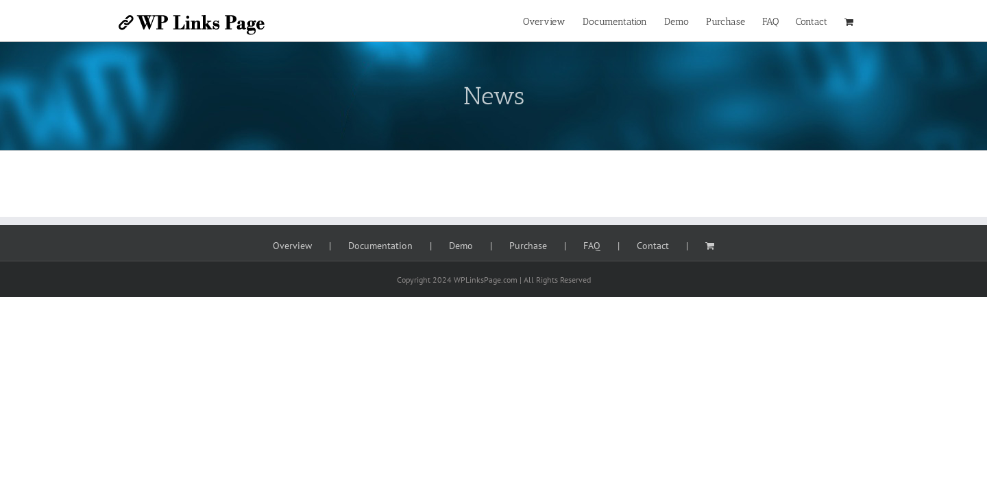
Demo (461, 245)
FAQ (591, 245)
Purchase (528, 245)
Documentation (380, 245)
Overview (292, 245)
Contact (653, 245)
